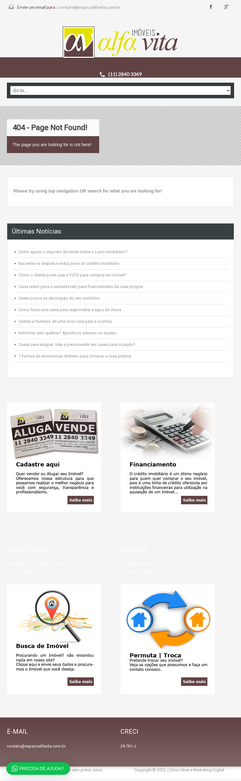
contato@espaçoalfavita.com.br (89, 7)
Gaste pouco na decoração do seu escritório (59, 298)
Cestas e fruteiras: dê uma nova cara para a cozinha (65, 321)
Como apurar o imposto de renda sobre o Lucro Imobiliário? (73, 251)
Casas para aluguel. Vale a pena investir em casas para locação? (77, 344)
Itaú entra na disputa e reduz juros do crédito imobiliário (69, 263)
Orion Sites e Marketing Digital (196, 770)
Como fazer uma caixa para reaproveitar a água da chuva (70, 309)
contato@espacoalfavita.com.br (36, 746)
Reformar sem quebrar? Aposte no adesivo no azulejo (68, 333)
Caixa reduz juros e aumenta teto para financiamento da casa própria (81, 286)
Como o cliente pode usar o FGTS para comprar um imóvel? (72, 275)
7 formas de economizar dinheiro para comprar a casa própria (75, 356)
